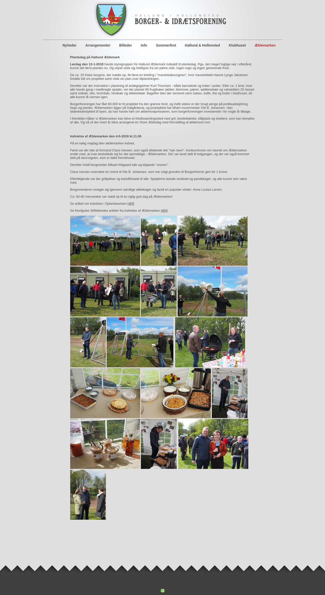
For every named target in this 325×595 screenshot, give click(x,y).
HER (130, 203)
